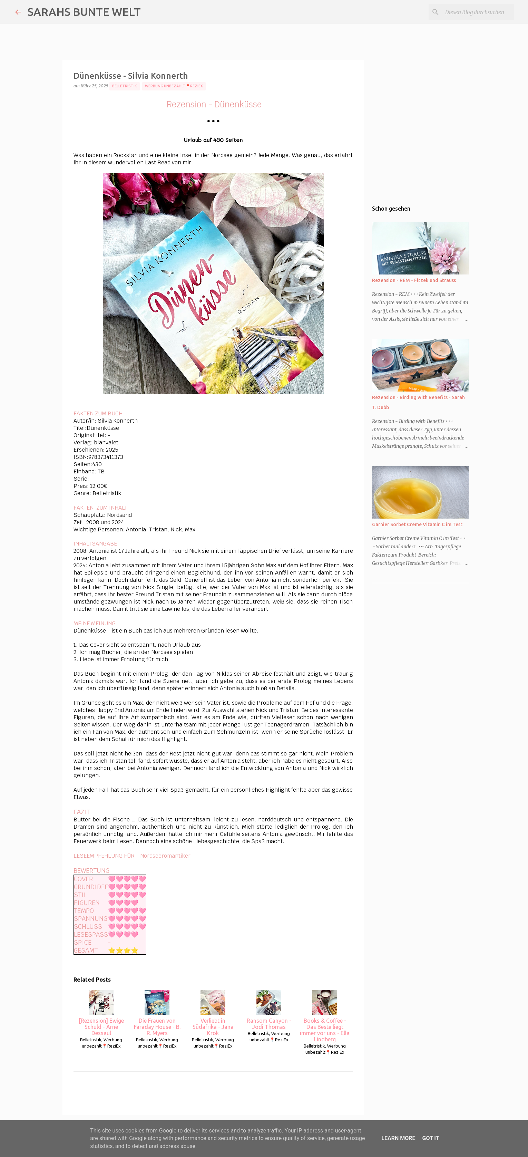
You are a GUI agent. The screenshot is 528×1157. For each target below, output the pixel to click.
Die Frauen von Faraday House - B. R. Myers (157, 1013)
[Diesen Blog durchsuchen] (478, 12)
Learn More (398, 1138)
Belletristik (124, 86)
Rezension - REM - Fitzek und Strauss (414, 280)
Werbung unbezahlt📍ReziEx (174, 86)
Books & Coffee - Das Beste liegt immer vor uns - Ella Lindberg (325, 1016)
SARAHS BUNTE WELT (84, 12)
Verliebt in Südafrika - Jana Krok (213, 1013)
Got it (430, 1138)
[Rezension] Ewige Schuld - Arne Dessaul (101, 1013)
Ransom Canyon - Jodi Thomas (269, 1010)
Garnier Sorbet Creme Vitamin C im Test (417, 524)
